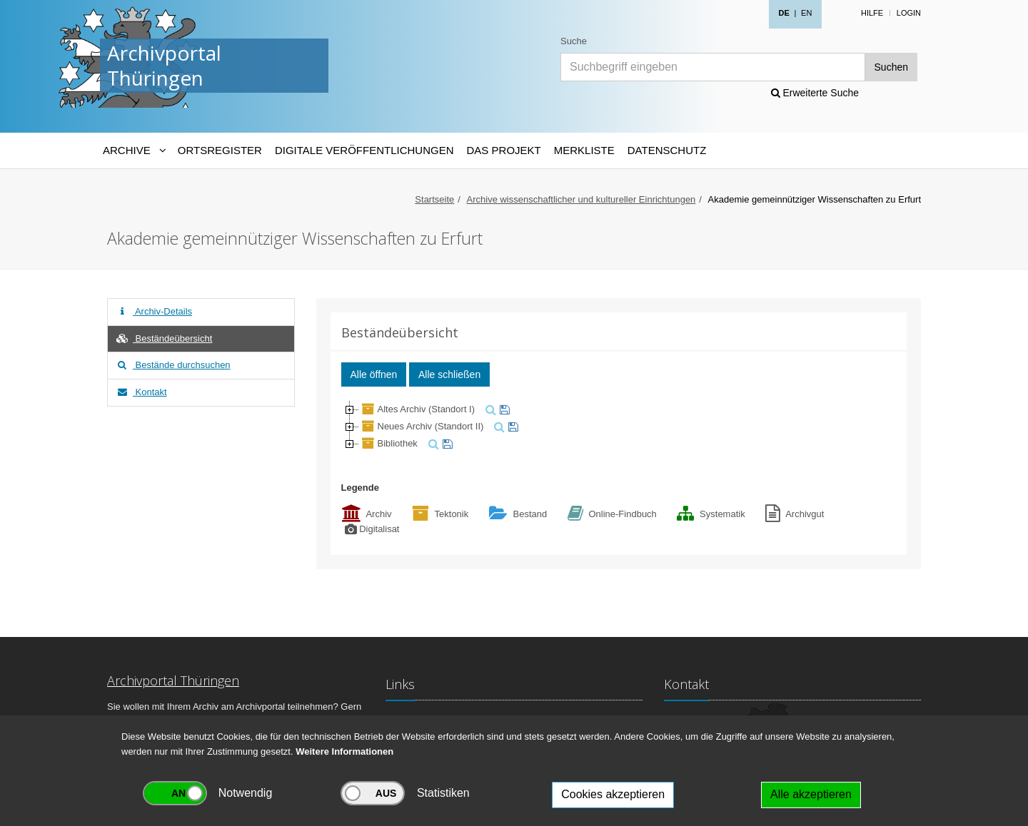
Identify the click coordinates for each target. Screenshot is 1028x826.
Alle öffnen (374, 374)
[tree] (619, 426)
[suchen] (489, 409)
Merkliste (584, 150)
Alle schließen (449, 374)
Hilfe (872, 13)
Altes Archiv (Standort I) (417, 409)
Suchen (891, 67)
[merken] (503, 409)
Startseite (434, 199)
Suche (573, 41)
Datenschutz (667, 150)
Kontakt (141, 392)
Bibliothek (388, 443)
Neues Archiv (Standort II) (421, 426)
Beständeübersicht (163, 338)
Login (909, 13)
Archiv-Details (153, 311)
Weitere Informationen (344, 751)
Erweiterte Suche (815, 92)
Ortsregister (220, 150)
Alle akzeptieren (811, 794)
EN (806, 13)
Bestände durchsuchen (173, 365)
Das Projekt (504, 150)
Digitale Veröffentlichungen (364, 150)
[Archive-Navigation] (133, 150)
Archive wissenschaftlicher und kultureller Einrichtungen (581, 199)
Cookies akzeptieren (613, 794)
